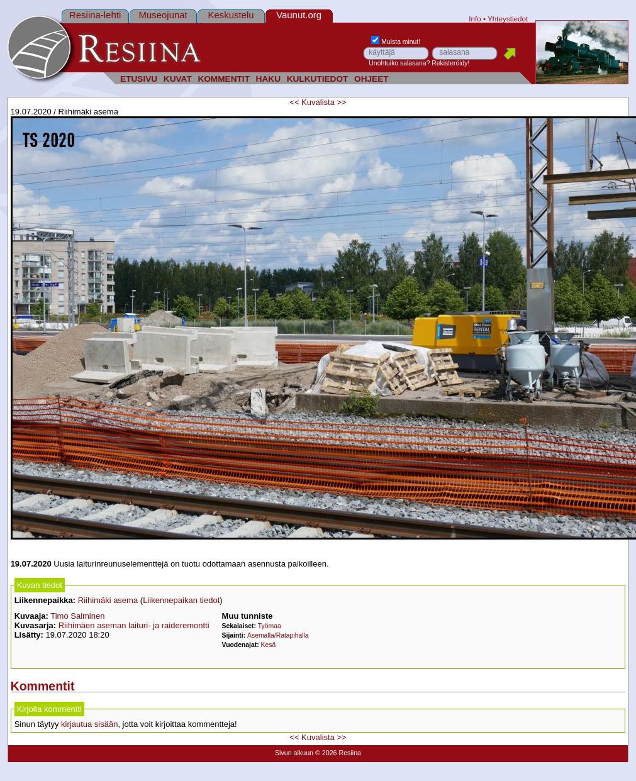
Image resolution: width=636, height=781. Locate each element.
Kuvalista (318, 102)
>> (341, 102)
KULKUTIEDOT (318, 79)
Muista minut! (395, 41)
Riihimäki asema (108, 600)
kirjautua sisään (89, 724)
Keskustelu (231, 14)
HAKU (268, 79)
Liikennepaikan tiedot (181, 600)
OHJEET (371, 79)
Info (475, 18)
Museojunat (163, 14)
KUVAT (178, 79)
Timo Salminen (77, 616)
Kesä (268, 644)
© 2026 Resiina (338, 752)
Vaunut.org (298, 14)
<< (294, 102)
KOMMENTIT (224, 79)
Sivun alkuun (294, 752)
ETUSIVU (138, 79)
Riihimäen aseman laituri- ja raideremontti (134, 625)
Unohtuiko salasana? (399, 63)
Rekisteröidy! (450, 63)
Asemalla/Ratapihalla (278, 635)
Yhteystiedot (508, 18)
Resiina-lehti (95, 14)
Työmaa (269, 626)
